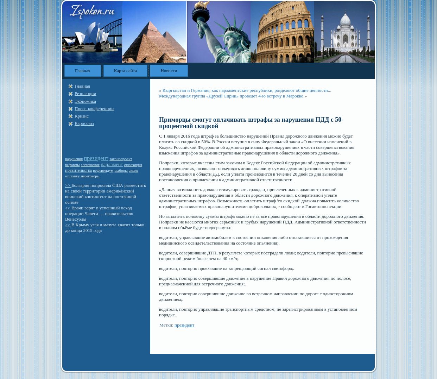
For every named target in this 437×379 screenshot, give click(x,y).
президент (96, 158)
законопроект (120, 159)
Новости (168, 70)
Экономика (85, 101)
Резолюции (85, 93)
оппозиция (133, 165)
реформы (72, 165)
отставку (72, 176)
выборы (120, 170)
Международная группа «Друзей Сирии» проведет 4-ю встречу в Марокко (231, 96)
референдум (103, 170)
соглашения (90, 165)
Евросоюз (84, 123)
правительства (78, 170)
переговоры (90, 176)
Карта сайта (125, 70)
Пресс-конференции (94, 108)
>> (68, 185)
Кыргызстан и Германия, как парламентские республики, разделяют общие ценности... (247, 90)
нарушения (74, 159)
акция (133, 170)
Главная (82, 70)
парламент (112, 164)
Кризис (82, 116)
